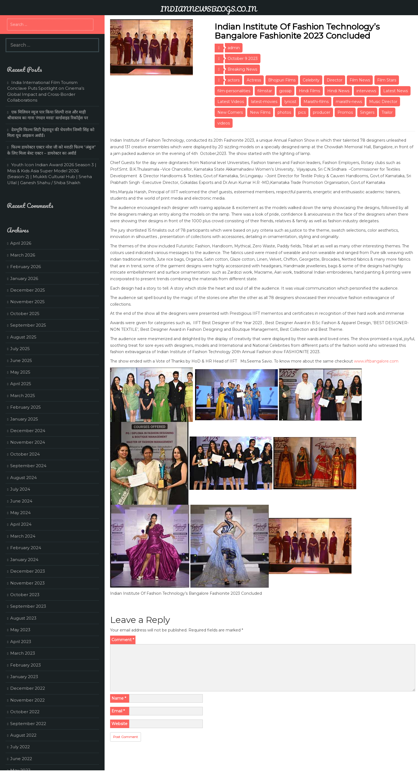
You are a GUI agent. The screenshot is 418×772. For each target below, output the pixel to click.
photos (284, 112)
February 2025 (25, 407)
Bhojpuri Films (281, 80)
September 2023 (28, 606)
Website (119, 723)
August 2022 (23, 735)
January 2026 (24, 278)
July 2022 (20, 746)
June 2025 (21, 360)
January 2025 (24, 419)
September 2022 (28, 723)
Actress (254, 80)
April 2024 (20, 524)
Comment (122, 639)
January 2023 (24, 676)
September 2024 (28, 465)
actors (233, 80)
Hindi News (338, 90)
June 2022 (21, 758)
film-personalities (233, 90)
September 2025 (28, 325)
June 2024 (21, 501)
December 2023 (27, 571)
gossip (285, 90)
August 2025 (23, 337)
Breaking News (242, 69)
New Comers (230, 112)
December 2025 (27, 290)
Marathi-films (316, 101)
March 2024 (22, 536)
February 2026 (25, 266)
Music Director (383, 101)
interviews (366, 90)
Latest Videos (230, 101)
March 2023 (22, 653)
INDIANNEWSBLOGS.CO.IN (208, 8)
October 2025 (24, 313)
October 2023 (24, 594)
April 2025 (20, 383)
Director (334, 80)
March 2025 (22, 395)
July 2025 (20, 348)
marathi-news (349, 101)
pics (302, 112)
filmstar (264, 90)
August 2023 (23, 618)
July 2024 (20, 489)
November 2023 (27, 583)
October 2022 (24, 711)
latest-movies (264, 101)
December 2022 (27, 688)
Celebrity (311, 80)
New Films (260, 112)
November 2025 (27, 301)
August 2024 (23, 477)
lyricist (290, 101)
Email (118, 710)
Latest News (395, 90)
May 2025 (20, 372)
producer (321, 112)
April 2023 (20, 641)
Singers (367, 112)
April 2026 (20, 243)
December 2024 (27, 430)
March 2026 (22, 255)
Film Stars (386, 80)
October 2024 (25, 454)
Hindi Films (309, 90)
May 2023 (20, 629)
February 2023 (25, 665)
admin (234, 47)
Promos (345, 112)
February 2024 (25, 547)
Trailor (387, 112)
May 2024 (20, 512)
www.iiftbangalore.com (376, 361)
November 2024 (27, 442)
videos (223, 123)
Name (118, 698)
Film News (360, 80)
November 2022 (27, 700)
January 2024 (24, 559)
